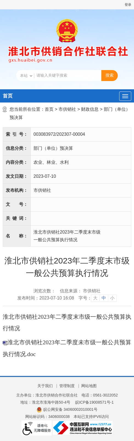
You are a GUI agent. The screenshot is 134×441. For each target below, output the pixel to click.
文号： (17, 204)
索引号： (17, 134)
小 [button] (112, 298)
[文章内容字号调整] (98, 298)
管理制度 (67, 386)
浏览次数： (44, 291)
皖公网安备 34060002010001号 (67, 409)
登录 (128, 5)
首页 (8, 96)
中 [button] (104, 298)
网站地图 (89, 386)
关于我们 (45, 386)
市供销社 (67, 109)
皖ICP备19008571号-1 (94, 402)
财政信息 (90, 109)
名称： (17, 236)
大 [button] (95, 298)
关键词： (17, 218)
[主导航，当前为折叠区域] (125, 96)
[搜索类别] (26, 76)
